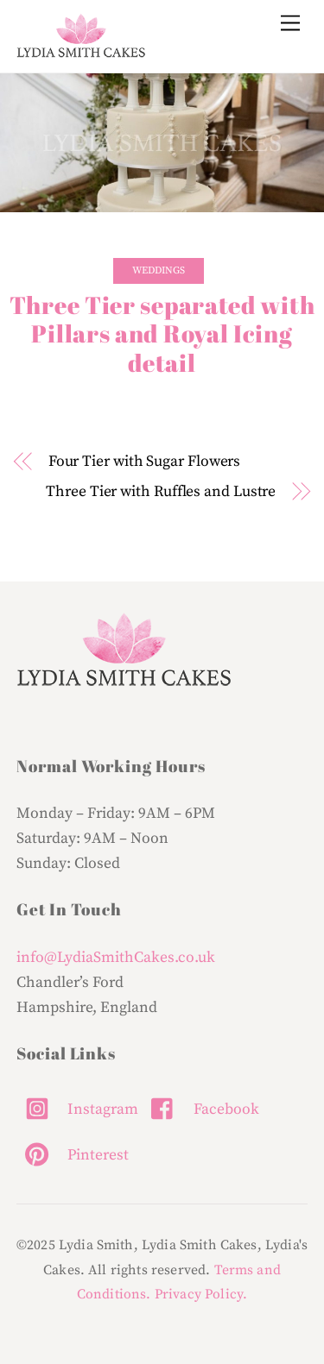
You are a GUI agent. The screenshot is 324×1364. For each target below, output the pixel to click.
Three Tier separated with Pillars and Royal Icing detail (162, 334)
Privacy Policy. (201, 1294)
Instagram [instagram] (77, 1109)
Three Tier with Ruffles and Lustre (161, 491)
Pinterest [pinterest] (72, 1155)
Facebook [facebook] (201, 1109)
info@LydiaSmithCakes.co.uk (115, 957)
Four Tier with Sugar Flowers (144, 461)
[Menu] (290, 24)
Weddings (158, 270)
